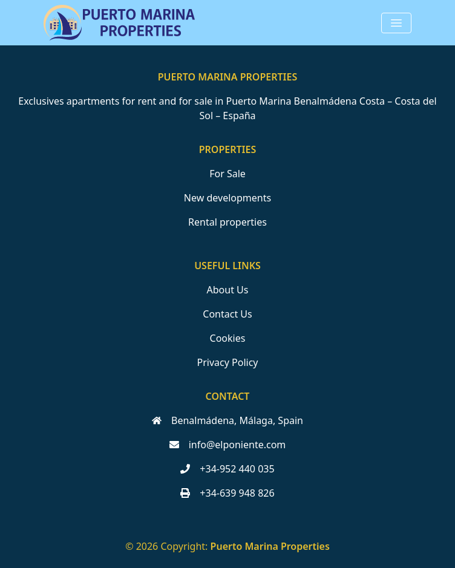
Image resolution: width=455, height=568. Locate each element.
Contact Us (227, 314)
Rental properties (227, 222)
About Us (228, 289)
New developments (227, 197)
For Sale (227, 173)
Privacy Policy (227, 362)
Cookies (228, 338)
